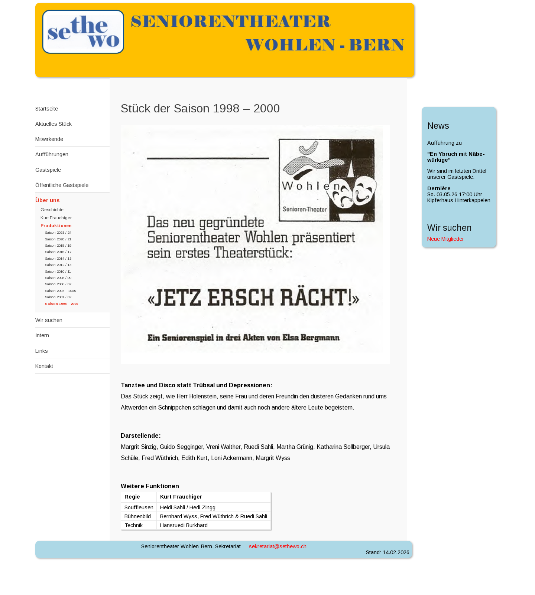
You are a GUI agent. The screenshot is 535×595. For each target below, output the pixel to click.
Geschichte (52, 209)
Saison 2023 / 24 (58, 232)
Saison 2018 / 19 (58, 245)
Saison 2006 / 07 (58, 284)
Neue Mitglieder (445, 239)
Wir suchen (48, 320)
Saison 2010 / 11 (58, 271)
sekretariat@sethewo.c (278, 546)
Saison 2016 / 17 (58, 252)
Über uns (47, 200)
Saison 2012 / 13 (58, 265)
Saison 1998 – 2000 (61, 304)
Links (41, 351)
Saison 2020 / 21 (58, 239)
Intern (42, 335)
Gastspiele (48, 170)
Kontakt (44, 366)
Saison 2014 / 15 (58, 258)
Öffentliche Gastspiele (61, 185)
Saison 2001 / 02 (58, 297)
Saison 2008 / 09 (58, 278)
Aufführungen (51, 154)
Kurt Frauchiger (56, 217)
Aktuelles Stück (53, 124)
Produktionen (55, 225)
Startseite (46, 109)
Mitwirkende (49, 139)
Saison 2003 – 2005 (60, 291)
